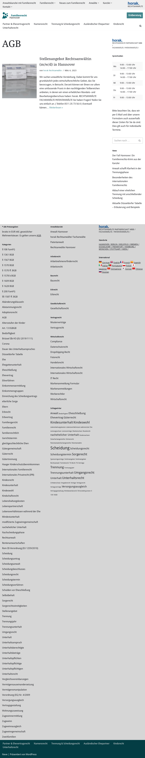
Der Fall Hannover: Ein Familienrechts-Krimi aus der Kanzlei (126, 159)
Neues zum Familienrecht (72, 3)
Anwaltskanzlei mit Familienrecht (19, 3)
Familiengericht (10, 422)
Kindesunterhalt (10, 485)
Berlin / (115, 244)
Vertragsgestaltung (11, 705)
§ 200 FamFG (8, 291)
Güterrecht (7, 453)
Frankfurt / (118, 247)
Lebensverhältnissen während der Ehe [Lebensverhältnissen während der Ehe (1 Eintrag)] (79, 427)
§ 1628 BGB (8, 286)
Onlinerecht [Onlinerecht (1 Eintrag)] (70, 439)
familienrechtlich (10, 433)
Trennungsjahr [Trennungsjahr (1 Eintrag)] (69, 468)
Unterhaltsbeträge (11, 653)
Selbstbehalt (8, 595)
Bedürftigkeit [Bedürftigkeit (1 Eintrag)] (63, 414)
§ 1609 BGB (8, 281)
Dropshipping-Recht (60, 352)
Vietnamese (116, 269)
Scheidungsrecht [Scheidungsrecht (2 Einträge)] (79, 448)
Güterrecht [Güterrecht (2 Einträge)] (70, 417)
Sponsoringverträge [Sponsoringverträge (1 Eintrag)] (57, 459)
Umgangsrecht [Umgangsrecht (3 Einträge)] (84, 472)
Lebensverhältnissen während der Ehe (21, 511)
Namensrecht (40, 24)
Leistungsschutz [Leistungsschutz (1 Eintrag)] (55, 431)
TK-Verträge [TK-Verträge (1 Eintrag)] (80, 463)
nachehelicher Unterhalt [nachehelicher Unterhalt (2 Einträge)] (64, 434)
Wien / (125, 249)
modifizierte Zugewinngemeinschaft (20, 522)
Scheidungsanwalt (11, 564)
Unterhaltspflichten (11, 658)
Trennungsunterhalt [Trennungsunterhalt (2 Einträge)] (61, 472)
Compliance (56, 341)
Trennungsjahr (9, 621)
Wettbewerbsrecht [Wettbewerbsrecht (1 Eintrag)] (70, 491)
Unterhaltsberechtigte (13, 647)
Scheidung (7, 553)
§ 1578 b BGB (9, 275)
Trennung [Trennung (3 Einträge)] (57, 467)
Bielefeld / (124, 244)
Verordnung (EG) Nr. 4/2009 (16, 695)
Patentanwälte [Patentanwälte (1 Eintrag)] (77, 443)
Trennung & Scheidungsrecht (65, 24)
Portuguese (117, 266)
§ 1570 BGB (8, 265)
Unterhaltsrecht (10, 27)
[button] (54, 3)
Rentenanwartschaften (13, 543)
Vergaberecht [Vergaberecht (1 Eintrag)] (65, 483)
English (117, 263)
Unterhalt (7, 637)
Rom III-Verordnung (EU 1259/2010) (20, 548)
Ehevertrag (7, 375)
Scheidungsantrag (11, 558)
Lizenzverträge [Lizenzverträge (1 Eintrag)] (67, 431)
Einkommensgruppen (12, 391)
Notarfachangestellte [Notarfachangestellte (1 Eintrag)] (57, 439)
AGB (39, 235)
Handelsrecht (57, 362)
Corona (5, 343)
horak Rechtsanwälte (52, 70)
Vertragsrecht (57, 327)
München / (104, 249)
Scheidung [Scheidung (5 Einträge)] (60, 448)
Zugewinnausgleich (11, 726)
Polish (128, 266)
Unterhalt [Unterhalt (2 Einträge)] (56, 478)
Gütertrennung (9, 459)
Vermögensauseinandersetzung (18, 684)
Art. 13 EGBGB (9, 328)
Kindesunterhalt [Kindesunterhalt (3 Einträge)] (61, 422)
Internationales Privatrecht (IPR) (18, 474)
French (127, 263)
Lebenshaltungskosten (13, 501)
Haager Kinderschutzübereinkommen (21, 464)
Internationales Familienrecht (17, 469)
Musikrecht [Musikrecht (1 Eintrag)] (86, 431)
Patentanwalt (57, 242)
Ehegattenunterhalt (11, 364)
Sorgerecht (7, 600)
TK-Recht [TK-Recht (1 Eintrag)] (72, 463)
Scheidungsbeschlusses (13, 569)
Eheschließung (9, 370)
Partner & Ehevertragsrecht (16, 24)
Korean (128, 269)
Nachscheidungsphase (13, 532)
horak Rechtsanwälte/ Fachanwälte (68, 237)
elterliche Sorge (10, 401)
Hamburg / (130, 247)
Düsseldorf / (105, 247)
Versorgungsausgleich (13, 700)
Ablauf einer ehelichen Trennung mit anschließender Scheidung (127, 194)
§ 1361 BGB (8, 254)
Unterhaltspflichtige (12, 663)
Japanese (103, 269)
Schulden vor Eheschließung (16, 590)
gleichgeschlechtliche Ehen (15, 443)
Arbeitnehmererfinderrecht (64, 261)
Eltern (5, 406)
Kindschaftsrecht (10, 495)
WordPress (31, 754)
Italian (105, 266)
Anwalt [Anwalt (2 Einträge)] (54, 413)
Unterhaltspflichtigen (12, 668)
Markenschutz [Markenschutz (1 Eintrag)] (77, 431)
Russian (105, 272)
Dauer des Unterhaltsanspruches (18, 349)
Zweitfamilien (9, 736)
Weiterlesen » (56, 107)
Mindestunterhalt (10, 516)
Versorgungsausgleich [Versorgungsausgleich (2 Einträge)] (74, 486)
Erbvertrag (7, 417)
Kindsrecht (118, 24)
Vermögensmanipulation (14, 689)
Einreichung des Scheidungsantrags (19, 396)
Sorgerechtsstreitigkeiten (14, 606)
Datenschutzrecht (59, 347)
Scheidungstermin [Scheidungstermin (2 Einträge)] (60, 454)
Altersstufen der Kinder (13, 323)
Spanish (137, 263)
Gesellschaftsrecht (59, 308)
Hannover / (105, 244)
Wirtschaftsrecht (58, 399)
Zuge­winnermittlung (12, 716)
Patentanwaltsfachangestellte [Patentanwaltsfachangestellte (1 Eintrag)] (60, 443)
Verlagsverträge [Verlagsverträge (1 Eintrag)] (55, 487)
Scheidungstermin (11, 579)
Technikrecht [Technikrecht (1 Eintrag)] (64, 463)
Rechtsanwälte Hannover (62, 247)
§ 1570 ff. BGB (9, 270)
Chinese (139, 269)
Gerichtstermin (9, 438)
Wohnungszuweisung (12, 710)
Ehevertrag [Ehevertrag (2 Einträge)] (56, 417)
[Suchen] (140, 26)
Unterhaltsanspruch (12, 642)
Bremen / (134, 244)
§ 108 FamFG (8, 249)
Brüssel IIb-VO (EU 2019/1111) (17, 338)
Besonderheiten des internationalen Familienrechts (122, 181)
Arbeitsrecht (56, 266)
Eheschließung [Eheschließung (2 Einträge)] (77, 413)
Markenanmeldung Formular (64, 383)
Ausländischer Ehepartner (96, 24)
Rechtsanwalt (8, 537)
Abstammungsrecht (12, 307)
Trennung (6, 616)
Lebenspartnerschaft (12, 506)
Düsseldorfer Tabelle (12, 354)
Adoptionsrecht (9, 312)
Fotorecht (55, 357)
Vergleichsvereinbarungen (15, 679)
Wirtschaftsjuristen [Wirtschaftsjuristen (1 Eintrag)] (84, 491)
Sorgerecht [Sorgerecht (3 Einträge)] (79, 454)
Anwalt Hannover (59, 231)
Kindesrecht (8, 480)
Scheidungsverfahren (12, 585)
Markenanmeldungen (61, 388)
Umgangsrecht (9, 632)
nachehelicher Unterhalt (14, 527)
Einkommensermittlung (13, 385)
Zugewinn (7, 721)
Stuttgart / (116, 249)
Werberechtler (57, 394)
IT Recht (54, 378)
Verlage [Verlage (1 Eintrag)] (73, 483)
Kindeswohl (8, 490)
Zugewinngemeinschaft (13, 731)
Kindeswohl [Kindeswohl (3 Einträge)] (81, 422)
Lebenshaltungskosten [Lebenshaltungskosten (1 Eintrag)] (58, 427)
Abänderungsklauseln (13, 302)
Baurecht (54, 280)
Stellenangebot (9, 611)
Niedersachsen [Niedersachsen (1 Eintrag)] (84, 435)
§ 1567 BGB (8, 260)
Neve (5, 754)
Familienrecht (9, 427)
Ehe (4, 359)
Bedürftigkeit (8, 333)
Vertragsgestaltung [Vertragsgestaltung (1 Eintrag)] (57, 491)
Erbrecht (6, 412)
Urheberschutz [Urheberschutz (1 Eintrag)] (55, 483)
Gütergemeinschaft (11, 448)
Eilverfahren (8, 380)
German (106, 263)
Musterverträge (58, 322)
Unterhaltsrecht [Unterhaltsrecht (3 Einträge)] (73, 478)
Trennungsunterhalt (12, 627)
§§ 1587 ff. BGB (10, 296)
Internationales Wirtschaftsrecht (66, 367)
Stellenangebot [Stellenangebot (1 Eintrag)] (69, 459)
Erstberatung (134, 15)
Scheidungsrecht (10, 574)
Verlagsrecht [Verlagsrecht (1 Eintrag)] (81, 483)
